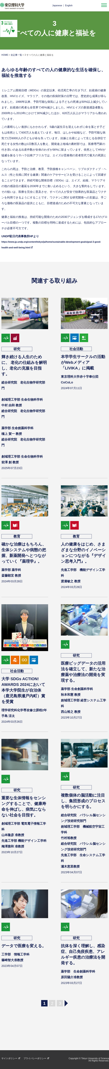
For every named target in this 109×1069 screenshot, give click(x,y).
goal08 (15, 338)
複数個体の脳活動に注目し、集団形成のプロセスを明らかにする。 (83, 801)
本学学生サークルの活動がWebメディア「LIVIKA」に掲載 (83, 362)
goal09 (15, 660)
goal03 (5, 338)
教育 (16, 536)
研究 (16, 349)
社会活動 (76, 349)
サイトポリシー (9, 1058)
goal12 (24, 660)
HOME (4, 55)
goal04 (15, 525)
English (68, 5)
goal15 (84, 338)
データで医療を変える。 (23, 946)
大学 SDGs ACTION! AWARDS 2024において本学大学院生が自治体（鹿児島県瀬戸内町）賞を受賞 (23, 690)
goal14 (74, 338)
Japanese (57, 5)
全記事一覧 (16, 55)
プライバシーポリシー (35, 1058)
